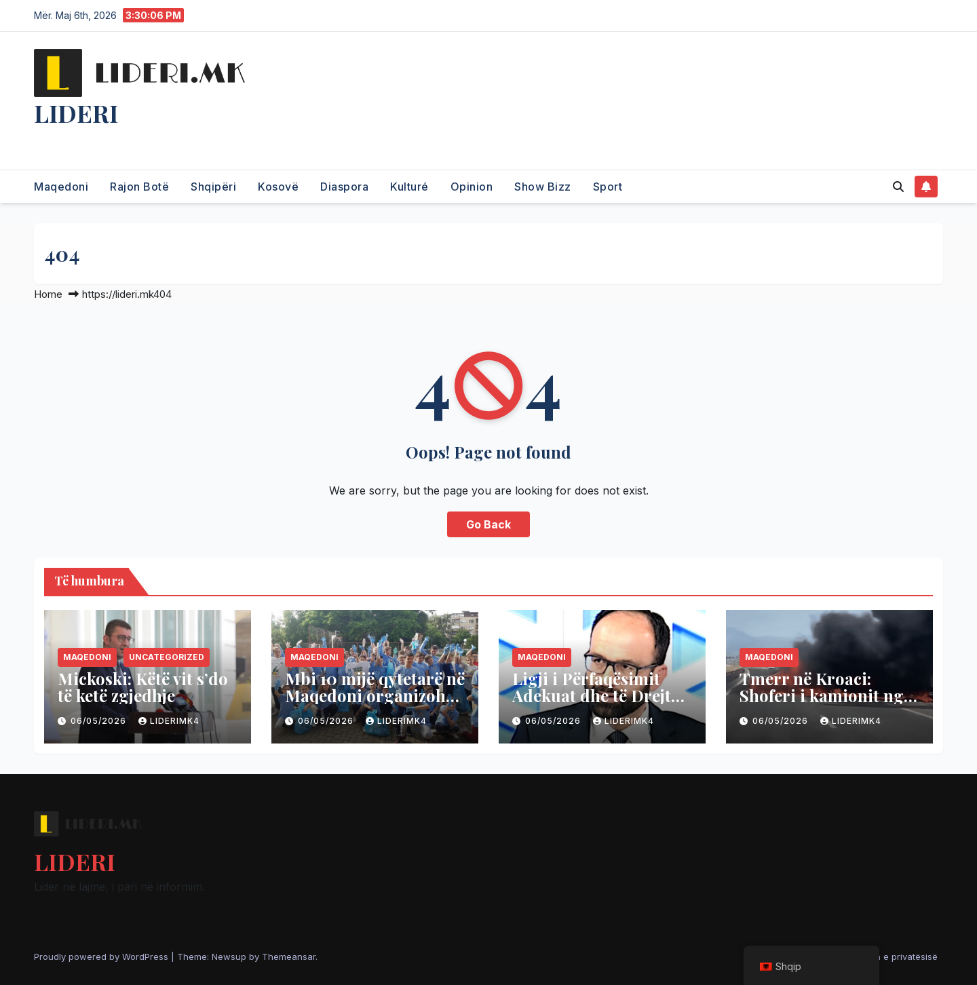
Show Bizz (542, 186)
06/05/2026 (100, 721)
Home (48, 294)
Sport (608, 186)
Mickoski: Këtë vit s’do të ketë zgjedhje (143, 687)
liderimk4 (168, 721)
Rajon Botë (139, 186)
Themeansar (288, 956)
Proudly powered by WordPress (102, 956)
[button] (898, 186)
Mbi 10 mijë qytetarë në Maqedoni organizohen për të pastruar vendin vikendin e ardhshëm (375, 704)
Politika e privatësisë (894, 956)
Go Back (488, 524)
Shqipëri (213, 186)
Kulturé (409, 186)
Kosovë (278, 186)
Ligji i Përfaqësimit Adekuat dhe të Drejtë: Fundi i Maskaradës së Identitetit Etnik (598, 704)
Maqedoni (61, 186)
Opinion (472, 186)
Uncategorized (166, 657)
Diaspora (344, 186)
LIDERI (76, 112)
